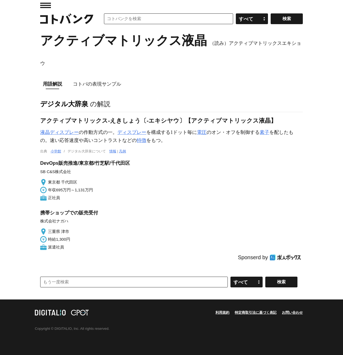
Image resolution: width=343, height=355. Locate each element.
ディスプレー (131, 132)
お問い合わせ (292, 312)
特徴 (141, 140)
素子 (264, 132)
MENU (45, 5)
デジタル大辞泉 (64, 104)
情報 (112, 151)
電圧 (202, 132)
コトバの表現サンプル (97, 84)
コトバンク (66, 18)
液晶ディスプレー (59, 132)
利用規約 (222, 312)
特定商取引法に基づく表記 (256, 312)
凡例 (122, 151)
